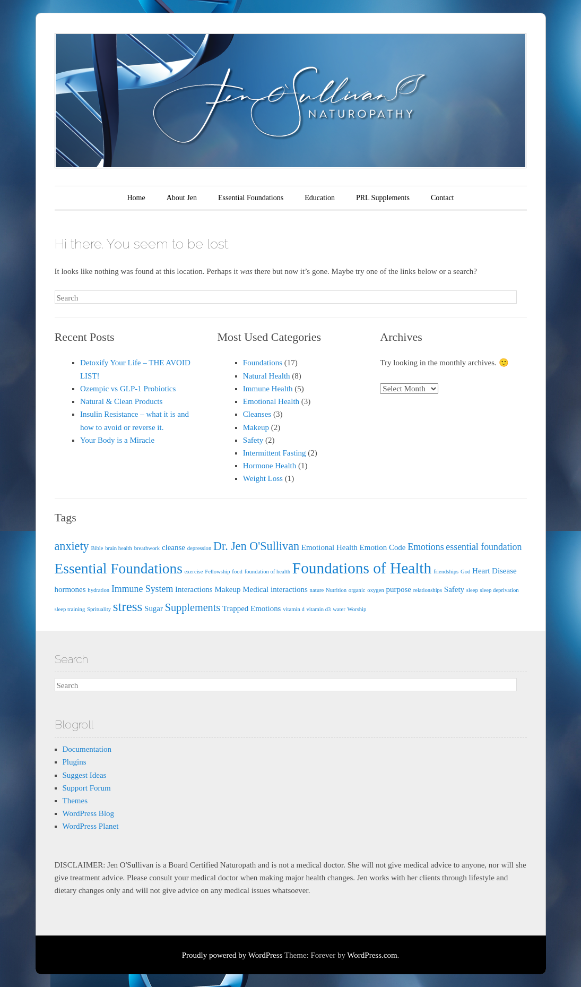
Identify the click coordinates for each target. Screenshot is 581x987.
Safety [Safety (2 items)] (454, 589)
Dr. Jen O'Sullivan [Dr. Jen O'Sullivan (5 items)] (256, 546)
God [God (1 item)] (465, 571)
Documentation (87, 749)
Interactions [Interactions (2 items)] (194, 589)
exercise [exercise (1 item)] (194, 571)
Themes (75, 800)
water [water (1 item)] (339, 609)
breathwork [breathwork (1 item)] (147, 548)
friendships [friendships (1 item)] (445, 571)
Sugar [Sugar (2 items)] (153, 608)
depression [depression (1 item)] (199, 548)
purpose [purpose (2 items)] (398, 589)
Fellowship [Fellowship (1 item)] (217, 571)
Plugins (74, 762)
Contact (442, 198)
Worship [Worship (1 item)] (357, 609)
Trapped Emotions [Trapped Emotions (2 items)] (251, 608)
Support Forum (87, 788)
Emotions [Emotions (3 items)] (425, 547)
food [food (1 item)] (237, 571)
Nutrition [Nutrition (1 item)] (336, 590)
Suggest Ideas (85, 775)
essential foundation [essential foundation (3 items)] (484, 547)
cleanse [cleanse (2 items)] (173, 547)
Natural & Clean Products (121, 401)
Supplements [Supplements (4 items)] (192, 607)
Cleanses (257, 414)
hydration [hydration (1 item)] (98, 590)
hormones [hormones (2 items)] (70, 589)
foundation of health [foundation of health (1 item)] (267, 571)
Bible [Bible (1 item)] (97, 548)
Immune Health (268, 388)
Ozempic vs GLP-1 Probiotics (128, 388)
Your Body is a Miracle (117, 440)
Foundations (262, 362)
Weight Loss (263, 478)
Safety (253, 440)
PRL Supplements (383, 198)
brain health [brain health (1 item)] (118, 548)
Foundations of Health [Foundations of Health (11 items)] (361, 568)
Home (136, 198)
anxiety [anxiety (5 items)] (72, 546)
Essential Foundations (250, 198)
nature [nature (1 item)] (317, 590)
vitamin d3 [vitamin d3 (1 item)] (319, 609)
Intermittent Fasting (274, 453)
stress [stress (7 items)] (128, 606)
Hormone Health (269, 465)
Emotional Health (271, 401)
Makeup (256, 427)
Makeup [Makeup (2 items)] (227, 589)
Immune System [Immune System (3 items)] (142, 588)
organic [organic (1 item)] (357, 590)
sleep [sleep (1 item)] (472, 590)
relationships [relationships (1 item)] (427, 590)
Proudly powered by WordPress (232, 955)
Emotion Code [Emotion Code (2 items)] (383, 547)
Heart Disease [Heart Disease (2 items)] (494, 571)
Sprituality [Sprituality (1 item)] (99, 609)
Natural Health (266, 376)
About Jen (182, 198)
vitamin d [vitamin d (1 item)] (294, 609)
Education (320, 198)
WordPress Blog (89, 813)
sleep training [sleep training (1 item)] (70, 609)
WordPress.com (372, 955)
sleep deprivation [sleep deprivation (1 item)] (499, 590)
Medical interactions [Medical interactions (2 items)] (275, 589)
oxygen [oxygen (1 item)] (375, 590)
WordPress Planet (91, 826)
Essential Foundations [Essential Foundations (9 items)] (119, 569)
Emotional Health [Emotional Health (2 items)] (329, 547)
